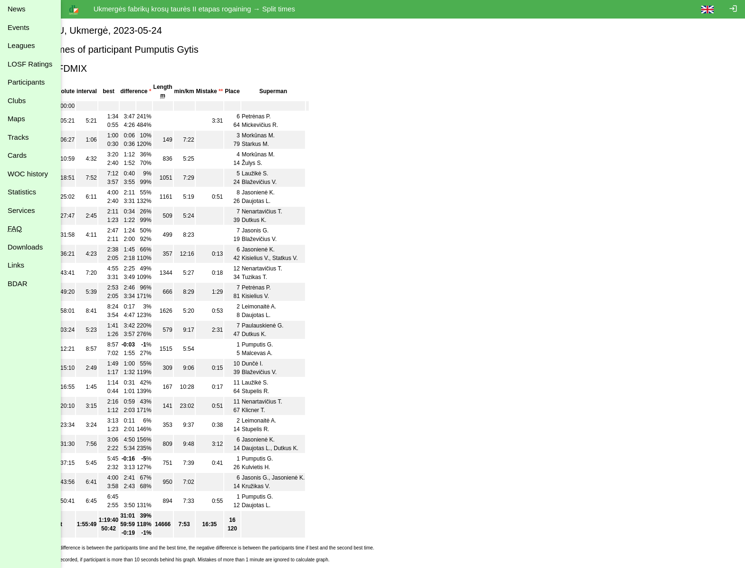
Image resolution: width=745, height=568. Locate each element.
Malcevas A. (294, 353)
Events (18, 27)
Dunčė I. (289, 363)
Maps (16, 119)
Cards (17, 155)
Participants (26, 82)
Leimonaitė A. (296, 306)
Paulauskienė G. (300, 325)
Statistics (22, 192)
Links (16, 265)
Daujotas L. (293, 201)
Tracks (18, 137)
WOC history (28, 174)
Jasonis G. (292, 230)
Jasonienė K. (295, 192)
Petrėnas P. (293, 116)
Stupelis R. (292, 391)
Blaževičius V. (296, 182)
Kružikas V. (293, 486)
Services (21, 210)
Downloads (25, 247)
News (17, 9)
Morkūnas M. (295, 135)
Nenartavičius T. (299, 211)
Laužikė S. (292, 173)
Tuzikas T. (291, 277)
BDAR (18, 283)
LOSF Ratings (30, 64)
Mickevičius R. (297, 125)
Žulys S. (289, 163)
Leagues (21, 45)
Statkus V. (322, 258)
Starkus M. (292, 144)
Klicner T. (290, 410)
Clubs (17, 100)
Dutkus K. (291, 220)
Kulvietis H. (293, 467)
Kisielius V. (292, 258)
